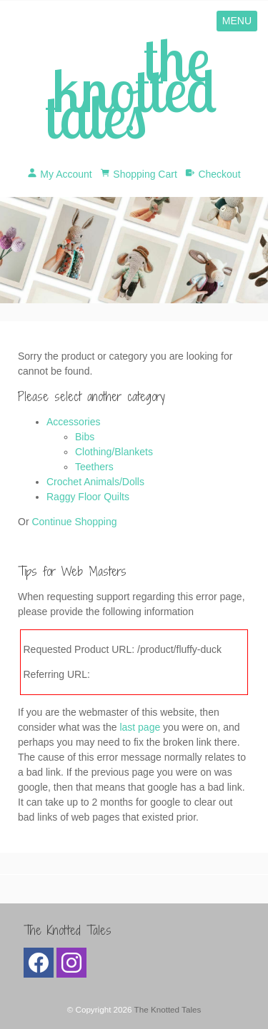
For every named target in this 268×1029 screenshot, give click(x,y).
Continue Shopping (73, 521)
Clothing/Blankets (114, 451)
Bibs (84, 436)
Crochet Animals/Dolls (95, 481)
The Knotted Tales (168, 1009)
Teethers (94, 466)
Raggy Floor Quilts (87, 496)
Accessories (73, 421)
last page (139, 727)
